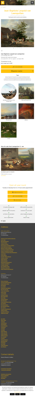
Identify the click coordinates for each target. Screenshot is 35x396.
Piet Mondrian (4, 300)
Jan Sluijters (3, 303)
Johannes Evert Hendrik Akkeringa (8, 238)
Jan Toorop (3, 307)
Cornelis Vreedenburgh (6, 309)
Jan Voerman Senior (5, 306)
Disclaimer (3, 378)
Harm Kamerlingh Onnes (6, 302)
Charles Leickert (4, 258)
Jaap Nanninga (4, 341)
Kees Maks (3, 298)
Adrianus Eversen (4, 244)
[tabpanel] (17, 33)
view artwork (3, 175)
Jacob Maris (3, 254)
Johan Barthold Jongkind (6, 247)
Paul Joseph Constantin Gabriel (7, 245)
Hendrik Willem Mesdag (6, 256)
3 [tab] (17, 48)
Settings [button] (12, 394)
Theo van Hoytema (5, 291)
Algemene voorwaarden (6, 374)
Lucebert (3, 338)
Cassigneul (3, 327)
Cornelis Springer (4, 265)
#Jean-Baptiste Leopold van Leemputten (14, 77)
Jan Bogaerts (3, 324)
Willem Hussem (4, 335)
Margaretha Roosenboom (6, 262)
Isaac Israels (3, 292)
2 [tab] (15, 48)
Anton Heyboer (4, 334)
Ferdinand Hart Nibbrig (5, 288)
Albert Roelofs (4, 259)
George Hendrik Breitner (6, 282)
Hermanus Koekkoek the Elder (7, 249)
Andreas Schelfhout (5, 263)
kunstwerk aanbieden (6, 370)
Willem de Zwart (4, 313)
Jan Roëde (3, 344)
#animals (24, 79)
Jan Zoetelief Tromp (5, 266)
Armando (3, 321)
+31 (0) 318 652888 (17, 67)
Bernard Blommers (5, 241)
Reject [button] (17, 394)
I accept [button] (23, 394)
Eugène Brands (4, 326)
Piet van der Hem (4, 289)
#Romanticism (18, 79)
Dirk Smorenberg (4, 305)
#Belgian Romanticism (9, 79)
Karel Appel (3, 320)
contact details (17, 200)
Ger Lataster (3, 337)
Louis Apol (3, 240)
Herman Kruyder (4, 295)
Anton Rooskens (4, 345)
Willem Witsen (4, 310)
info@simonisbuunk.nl (17, 192)
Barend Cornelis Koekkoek (6, 248)
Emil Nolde (3, 342)
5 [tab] (21, 48)
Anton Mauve (4, 255)
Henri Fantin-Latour (5, 284)
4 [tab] (19, 48)
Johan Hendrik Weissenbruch (7, 269)
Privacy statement (5, 375)
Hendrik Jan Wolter (5, 311)
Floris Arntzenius (4, 281)
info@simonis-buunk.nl (6, 365)
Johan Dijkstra (4, 331)
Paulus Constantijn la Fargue (7, 251)
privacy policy (17, 392)
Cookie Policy (4, 377)
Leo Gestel (3, 286)
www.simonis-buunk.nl (6, 364)
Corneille (3, 330)
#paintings (27, 77)
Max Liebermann (4, 296)
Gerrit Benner (4, 323)
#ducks (28, 79)
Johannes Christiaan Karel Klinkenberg (9, 252)
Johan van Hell (4, 332)
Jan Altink (3, 319)
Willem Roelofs (4, 261)
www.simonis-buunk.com (6, 383)
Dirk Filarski (3, 285)
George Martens (4, 299)
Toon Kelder (3, 293)
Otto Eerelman (4, 242)
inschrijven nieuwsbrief (6, 368)
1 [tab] (13, 48)
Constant (3, 328)
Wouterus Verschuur (5, 268)
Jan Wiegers (3, 346)
